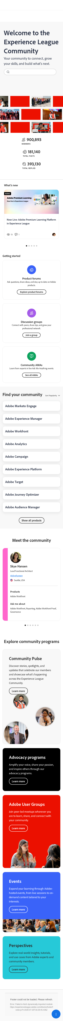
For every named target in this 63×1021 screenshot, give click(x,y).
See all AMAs (31, 375)
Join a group (31, 335)
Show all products (32, 520)
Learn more (18, 781)
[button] (56, 1014)
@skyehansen (16, 575)
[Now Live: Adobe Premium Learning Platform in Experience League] (31, 214)
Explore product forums (31, 291)
